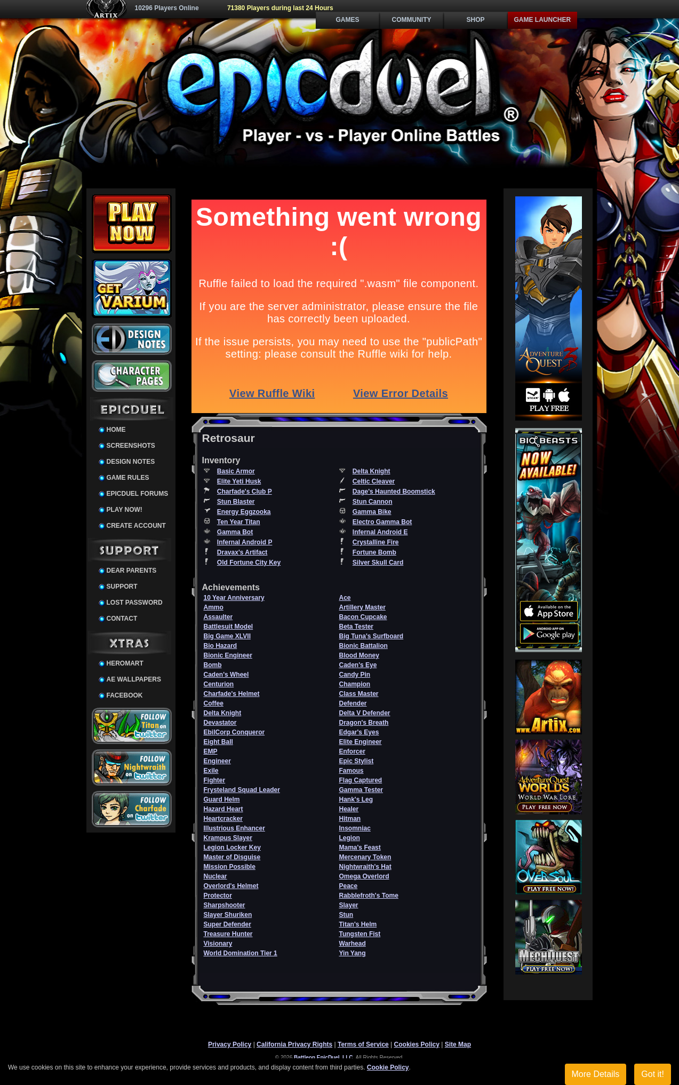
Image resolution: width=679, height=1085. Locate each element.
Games (347, 19)
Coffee (213, 703)
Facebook (125, 695)
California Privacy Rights (294, 1044)
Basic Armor (236, 471)
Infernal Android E (380, 532)
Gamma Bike (372, 512)
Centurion (219, 684)
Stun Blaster (236, 501)
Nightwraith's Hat (365, 866)
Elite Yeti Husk (239, 481)
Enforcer (352, 751)
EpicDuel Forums (138, 493)
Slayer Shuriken (228, 914)
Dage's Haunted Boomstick (394, 491)
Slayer (348, 905)
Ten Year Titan (238, 522)
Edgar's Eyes (359, 732)
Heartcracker (223, 818)
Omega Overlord (364, 876)
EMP (211, 751)
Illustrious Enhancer (234, 828)
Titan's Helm (358, 924)
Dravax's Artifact (242, 552)
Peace (348, 886)
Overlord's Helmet (231, 886)
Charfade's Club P (244, 491)
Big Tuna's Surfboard (371, 636)
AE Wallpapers (134, 679)
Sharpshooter (224, 905)
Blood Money (359, 655)
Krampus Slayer (228, 838)
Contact (122, 618)
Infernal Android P (245, 542)
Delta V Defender (364, 713)
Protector (218, 895)
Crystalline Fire (376, 542)
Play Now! (124, 509)
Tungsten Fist (360, 934)
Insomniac (355, 828)
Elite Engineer (360, 742)
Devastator (220, 722)
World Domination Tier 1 (240, 953)
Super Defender (227, 924)
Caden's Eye (358, 665)
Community (412, 19)
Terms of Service (363, 1044)
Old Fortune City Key (249, 562)
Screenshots (131, 445)
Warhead (352, 943)
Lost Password (135, 602)
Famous (351, 770)
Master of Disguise (232, 857)
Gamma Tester (361, 790)
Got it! (652, 1074)
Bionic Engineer (228, 655)
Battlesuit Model (228, 626)
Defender (353, 703)
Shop (475, 19)
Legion (349, 838)
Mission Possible (229, 866)
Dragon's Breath (364, 722)
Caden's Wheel (226, 674)
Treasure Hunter (228, 934)
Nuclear (215, 876)
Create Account (136, 525)
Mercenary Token (365, 857)
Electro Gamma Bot (382, 522)
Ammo (213, 607)
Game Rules (128, 477)
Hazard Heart (223, 809)
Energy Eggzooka (244, 512)
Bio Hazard (220, 646)
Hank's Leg (356, 799)
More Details (596, 1074)
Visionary (218, 943)
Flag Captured (360, 780)
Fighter (215, 780)
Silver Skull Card (378, 562)
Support (122, 586)
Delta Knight (371, 471)
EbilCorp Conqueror (234, 732)
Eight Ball (218, 742)
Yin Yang (352, 953)
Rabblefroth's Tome (368, 895)
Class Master (359, 694)
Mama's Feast (360, 847)
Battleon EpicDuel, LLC (323, 1057)
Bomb (213, 665)
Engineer (217, 761)
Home (116, 429)
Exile (211, 770)
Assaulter (218, 617)
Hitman (350, 818)
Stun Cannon (373, 501)
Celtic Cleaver (374, 481)
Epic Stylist (356, 761)
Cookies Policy (417, 1044)
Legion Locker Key (232, 847)
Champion (355, 684)
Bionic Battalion (363, 646)
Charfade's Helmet (232, 694)
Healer (349, 809)
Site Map (458, 1044)
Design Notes (131, 461)
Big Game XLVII (227, 636)
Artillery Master (362, 607)
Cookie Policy (388, 1067)
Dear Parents (132, 570)
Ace (345, 597)
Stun (346, 914)
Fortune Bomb (374, 552)
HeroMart (125, 663)
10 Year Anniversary (234, 597)
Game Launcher (542, 19)
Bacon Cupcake (363, 617)
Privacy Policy (229, 1044)
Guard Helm (222, 799)
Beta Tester (356, 626)
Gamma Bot (235, 532)
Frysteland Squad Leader (242, 790)
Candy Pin (355, 674)
